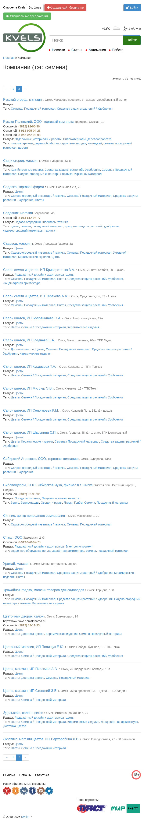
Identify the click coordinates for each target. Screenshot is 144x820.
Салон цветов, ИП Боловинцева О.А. (32, 318)
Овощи (45, 502)
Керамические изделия (34, 256)
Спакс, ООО (12, 537)
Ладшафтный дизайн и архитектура (39, 274)
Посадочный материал (112, 502)
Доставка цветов (22, 349)
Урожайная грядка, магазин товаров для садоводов (43, 590)
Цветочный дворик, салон (23, 616)
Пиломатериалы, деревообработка (87, 139)
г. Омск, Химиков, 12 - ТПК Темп (75, 388)
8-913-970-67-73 (29, 542)
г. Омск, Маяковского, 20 (82, 515)
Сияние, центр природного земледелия (34, 515)
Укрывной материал (88, 174)
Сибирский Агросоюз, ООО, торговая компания (40, 459)
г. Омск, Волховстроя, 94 (61, 616)
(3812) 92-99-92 (29, 494)
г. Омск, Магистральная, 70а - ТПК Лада (83, 340)
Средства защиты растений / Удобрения (84, 108)
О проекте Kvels (14, 7)
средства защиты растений (83, 226)
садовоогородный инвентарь (23, 230)
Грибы (78, 502)
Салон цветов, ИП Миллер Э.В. (28, 388)
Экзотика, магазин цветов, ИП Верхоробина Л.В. (41, 739)
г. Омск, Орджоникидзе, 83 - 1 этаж (93, 296)
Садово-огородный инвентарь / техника (45, 174)
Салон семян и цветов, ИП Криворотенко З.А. (39, 270)
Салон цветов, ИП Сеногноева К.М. (31, 410)
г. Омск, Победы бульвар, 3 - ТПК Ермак (92, 647)
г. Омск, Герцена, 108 (99, 590)
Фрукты (57, 502)
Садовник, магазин (18, 213)
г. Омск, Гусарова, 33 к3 (55, 160)
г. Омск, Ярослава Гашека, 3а (52, 243)
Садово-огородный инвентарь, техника (41, 222)
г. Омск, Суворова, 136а (94, 459)
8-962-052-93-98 (29, 135)
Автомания (97, 50)
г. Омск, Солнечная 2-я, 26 (63, 187)
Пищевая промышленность (60, 498)
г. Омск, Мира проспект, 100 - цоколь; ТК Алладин (92, 691)
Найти (131, 40)
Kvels (24, 817)
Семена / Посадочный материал (33, 108)
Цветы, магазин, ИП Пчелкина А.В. (30, 669)
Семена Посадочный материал (100, 634)
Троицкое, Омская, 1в (89, 121)
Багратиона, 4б (44, 213)
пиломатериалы (22, 143)
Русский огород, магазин (22, 99)
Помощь (25, 775)
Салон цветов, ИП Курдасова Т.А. (29, 366)
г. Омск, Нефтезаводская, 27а (82, 318)
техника (49, 230)
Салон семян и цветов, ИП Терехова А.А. (35, 296)
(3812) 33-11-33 (29, 625)
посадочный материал (48, 226)
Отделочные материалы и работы (38, 139)
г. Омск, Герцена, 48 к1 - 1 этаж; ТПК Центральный (92, 432)
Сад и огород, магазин (20, 160)
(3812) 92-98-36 (29, 126)
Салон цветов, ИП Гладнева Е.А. (29, 340)
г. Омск (35, 7)
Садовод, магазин (17, 243)
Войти (132, 7)
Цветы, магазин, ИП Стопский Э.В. (30, 691)
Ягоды (68, 502)
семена (109, 143)
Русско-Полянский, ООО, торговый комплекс (38, 121)
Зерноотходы (30, 502)
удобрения (111, 226)
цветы (15, 226)
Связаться (42, 775)
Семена (89, 502)
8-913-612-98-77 (29, 217)
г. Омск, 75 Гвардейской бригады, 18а (84, 669)
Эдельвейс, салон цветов (23, 713)
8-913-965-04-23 (29, 130)
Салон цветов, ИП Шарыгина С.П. (30, 432)
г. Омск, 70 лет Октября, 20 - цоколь (100, 270)
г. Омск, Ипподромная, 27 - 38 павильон (107, 739)
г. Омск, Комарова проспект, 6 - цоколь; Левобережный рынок (85, 99)
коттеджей (95, 143)
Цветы (19, 191)
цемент (23, 147)
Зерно (15, 502)
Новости (58, 50)
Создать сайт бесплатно (65, 7)
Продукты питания (27, 498)
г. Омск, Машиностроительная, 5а (53, 564)
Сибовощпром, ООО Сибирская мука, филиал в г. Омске (48, 485)
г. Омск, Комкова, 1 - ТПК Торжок (79, 366)
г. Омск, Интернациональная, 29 (66, 713)
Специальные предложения (27, 16)
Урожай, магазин (16, 564)
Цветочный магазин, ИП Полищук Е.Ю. (33, 647)
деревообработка (47, 143)
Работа (117, 50)
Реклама (9, 775)
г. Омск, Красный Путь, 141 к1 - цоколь (86, 410)
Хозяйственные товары (27, 169)
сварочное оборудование (28, 550)
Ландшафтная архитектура (21, 283)
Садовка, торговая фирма (23, 187)
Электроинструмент (79, 546)
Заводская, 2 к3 (33, 537)
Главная (8, 57)
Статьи (76, 50)
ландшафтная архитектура (65, 550)
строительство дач (73, 143)
